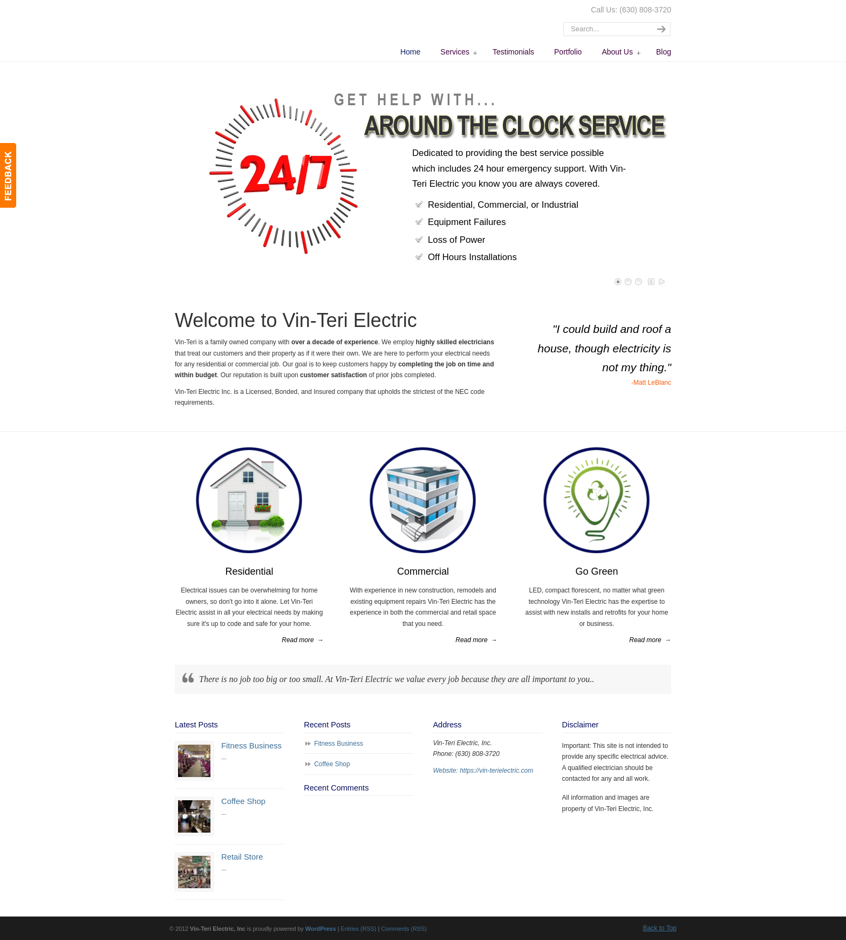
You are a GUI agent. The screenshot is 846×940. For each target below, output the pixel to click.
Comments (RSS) (404, 928)
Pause (652, 281)
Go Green (596, 571)
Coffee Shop (243, 801)
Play (662, 281)
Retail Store (242, 857)
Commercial (423, 571)
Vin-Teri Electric (238, 30)
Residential (249, 571)
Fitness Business (251, 745)
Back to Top (660, 928)
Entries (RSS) (358, 928)
